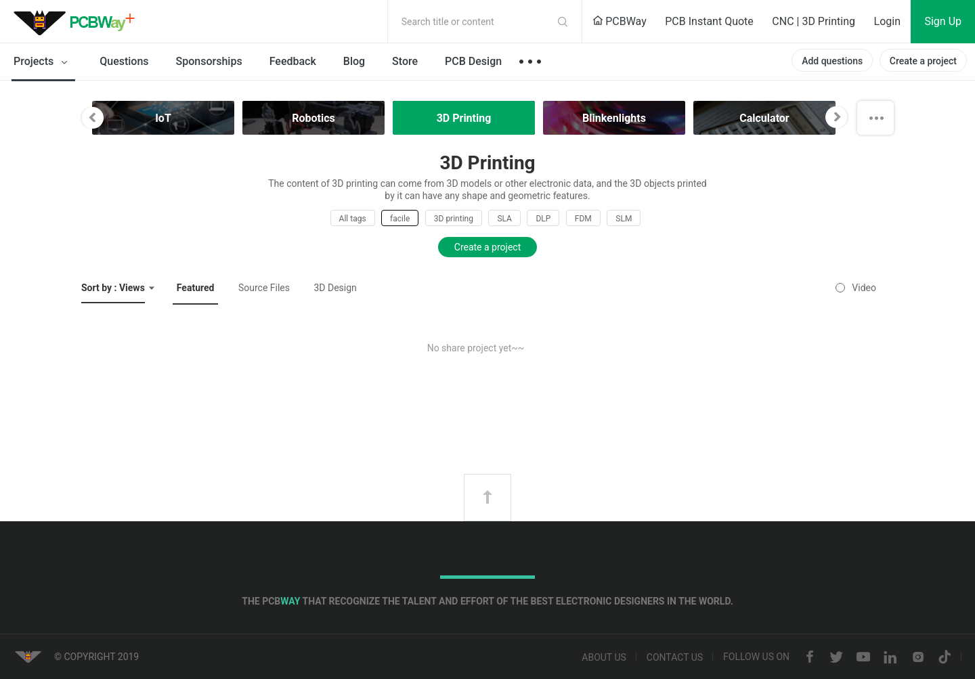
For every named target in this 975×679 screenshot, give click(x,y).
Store (405, 61)
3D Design (334, 287)
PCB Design (473, 61)
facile (400, 218)
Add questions (832, 61)
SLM (623, 218)
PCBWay (619, 21)
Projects (43, 62)
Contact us (675, 657)
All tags (352, 218)
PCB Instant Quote (709, 21)
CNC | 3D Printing (813, 21)
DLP (543, 218)
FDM (583, 218)
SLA (504, 218)
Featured (196, 287)
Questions (124, 61)
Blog (354, 61)
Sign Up (942, 21)
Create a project (923, 61)
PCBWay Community (78, 21)
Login (887, 21)
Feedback (292, 61)
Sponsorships (209, 61)
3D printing (453, 218)
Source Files (264, 287)
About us (604, 657)
